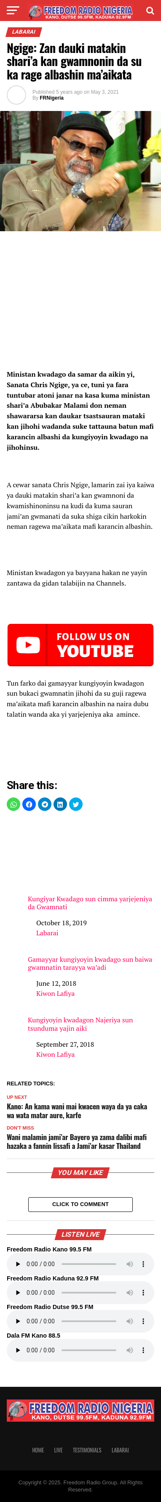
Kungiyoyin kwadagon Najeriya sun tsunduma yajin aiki (80, 1024)
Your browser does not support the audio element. (80, 1264)
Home (38, 1450)
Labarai (47, 932)
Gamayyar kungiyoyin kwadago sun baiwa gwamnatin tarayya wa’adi (90, 963)
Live (58, 1450)
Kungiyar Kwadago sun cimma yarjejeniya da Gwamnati (91, 865)
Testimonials (87, 1450)
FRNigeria (52, 98)
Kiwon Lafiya (55, 993)
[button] (13, 804)
